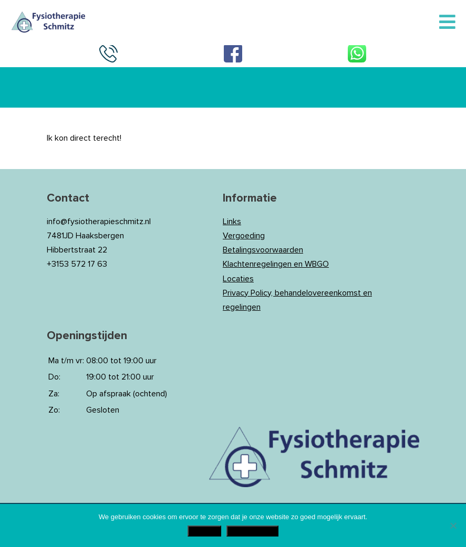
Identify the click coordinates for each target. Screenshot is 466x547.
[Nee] (453, 525)
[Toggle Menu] (447, 22)
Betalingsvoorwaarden (263, 250)
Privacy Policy (252, 531)
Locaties (238, 279)
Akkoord (205, 531)
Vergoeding (244, 236)
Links (232, 221)
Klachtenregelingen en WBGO (276, 264)
